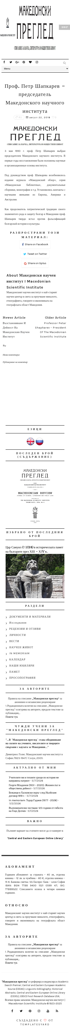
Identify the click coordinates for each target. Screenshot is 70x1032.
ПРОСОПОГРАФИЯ (22, 677)
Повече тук (12, 716)
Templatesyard (35, 1024)
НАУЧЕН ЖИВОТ (21, 647)
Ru (20, 117)
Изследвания (18, 622)
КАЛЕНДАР (17, 659)
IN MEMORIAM (19, 653)
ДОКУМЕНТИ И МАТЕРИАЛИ (30, 616)
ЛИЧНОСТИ (17, 635)
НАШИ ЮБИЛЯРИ (22, 665)
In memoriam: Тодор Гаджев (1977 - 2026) (33, 800)
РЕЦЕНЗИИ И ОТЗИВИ (25, 628)
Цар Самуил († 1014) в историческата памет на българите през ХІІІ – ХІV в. (34, 549)
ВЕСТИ (14, 641)
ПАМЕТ (14, 671)
